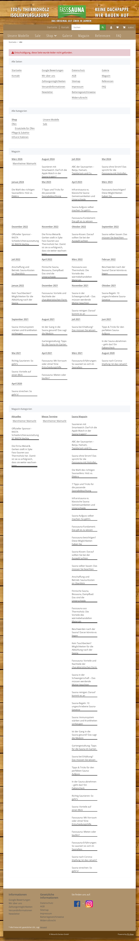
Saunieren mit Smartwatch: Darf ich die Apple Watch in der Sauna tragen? (54, 171)
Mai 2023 (46, 181)
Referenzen (102, 35)
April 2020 (17, 383)
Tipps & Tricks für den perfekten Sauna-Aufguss (113, 330)
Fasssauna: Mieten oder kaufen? (54, 376)
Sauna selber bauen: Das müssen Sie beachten (114, 236)
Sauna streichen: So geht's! (22, 393)
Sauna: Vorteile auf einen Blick (21, 373)
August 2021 (48, 319)
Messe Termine (49, 416)
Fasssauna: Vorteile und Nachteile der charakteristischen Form (54, 296)
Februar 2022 (109, 259)
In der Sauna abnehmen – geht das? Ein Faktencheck (114, 344)
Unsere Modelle (51, 119)
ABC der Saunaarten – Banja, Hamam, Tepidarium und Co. (83, 170)
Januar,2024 (18, 181)
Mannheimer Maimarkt (24, 163)
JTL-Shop (130, 934)
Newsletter (47, 92)
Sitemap (76, 81)
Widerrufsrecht (79, 97)
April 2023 (77, 181)
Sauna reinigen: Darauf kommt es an (83, 312)
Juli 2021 (76, 319)
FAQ (118, 35)
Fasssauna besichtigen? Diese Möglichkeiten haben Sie (114, 193)
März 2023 (107, 181)
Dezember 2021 (50, 285)
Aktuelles (16, 416)
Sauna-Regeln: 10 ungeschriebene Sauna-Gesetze (114, 296)
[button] (111, 27)
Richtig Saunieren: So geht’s (22, 362)
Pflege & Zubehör (20, 132)
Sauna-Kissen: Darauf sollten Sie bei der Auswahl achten (83, 237)
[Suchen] (85, 27)
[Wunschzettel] (117, 27)
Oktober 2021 (109, 285)
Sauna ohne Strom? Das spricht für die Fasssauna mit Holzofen (114, 170)
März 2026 (17, 159)
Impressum (77, 86)
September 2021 (20, 319)
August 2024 (48, 159)
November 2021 (80, 285)
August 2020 (108, 353)
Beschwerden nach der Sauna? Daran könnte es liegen (114, 270)
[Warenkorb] (128, 27)
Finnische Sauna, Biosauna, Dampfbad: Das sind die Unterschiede (53, 271)
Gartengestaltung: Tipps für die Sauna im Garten (54, 343)
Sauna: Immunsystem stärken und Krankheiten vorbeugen (24, 330)
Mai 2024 (106, 159)
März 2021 (77, 353)
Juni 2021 (106, 319)
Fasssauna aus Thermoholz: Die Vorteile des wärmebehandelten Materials (82, 273)
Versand (43, 927)
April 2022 (47, 259)
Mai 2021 (16, 353)
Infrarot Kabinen (20, 137)
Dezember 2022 (20, 226)
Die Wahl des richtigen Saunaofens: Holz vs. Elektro (23, 193)
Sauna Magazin (79, 416)
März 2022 (77, 259)
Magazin (83, 35)
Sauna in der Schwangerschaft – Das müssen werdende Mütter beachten (83, 298)
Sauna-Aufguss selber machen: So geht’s (83, 209)
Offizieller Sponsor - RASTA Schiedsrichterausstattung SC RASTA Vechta (25, 239)
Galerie (67, 35)
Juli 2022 (16, 259)
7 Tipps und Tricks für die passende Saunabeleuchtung (53, 193)
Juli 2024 (76, 159)
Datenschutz (78, 70)
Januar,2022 (18, 285)
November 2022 (50, 226)
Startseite (52, 27)
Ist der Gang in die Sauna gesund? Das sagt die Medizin (54, 330)
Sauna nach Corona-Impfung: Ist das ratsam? (114, 362)
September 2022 (110, 226)
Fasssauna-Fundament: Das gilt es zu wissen (84, 219)
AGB (74, 75)
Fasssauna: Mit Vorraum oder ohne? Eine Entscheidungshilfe (54, 364)
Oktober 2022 (79, 226)
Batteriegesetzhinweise (84, 92)
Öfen (14, 123)
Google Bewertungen (52, 70)
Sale (45, 123)
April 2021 (47, 353)
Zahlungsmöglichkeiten (54, 81)
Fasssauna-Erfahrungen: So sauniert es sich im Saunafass (84, 364)
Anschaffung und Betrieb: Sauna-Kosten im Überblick (23, 270)
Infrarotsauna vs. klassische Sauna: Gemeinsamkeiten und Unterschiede (83, 194)
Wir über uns (48, 75)
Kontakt (65, 27)
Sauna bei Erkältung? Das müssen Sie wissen (83, 328)
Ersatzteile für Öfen (25, 128)
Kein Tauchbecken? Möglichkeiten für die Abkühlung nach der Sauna (22, 298)
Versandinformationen (53, 86)
